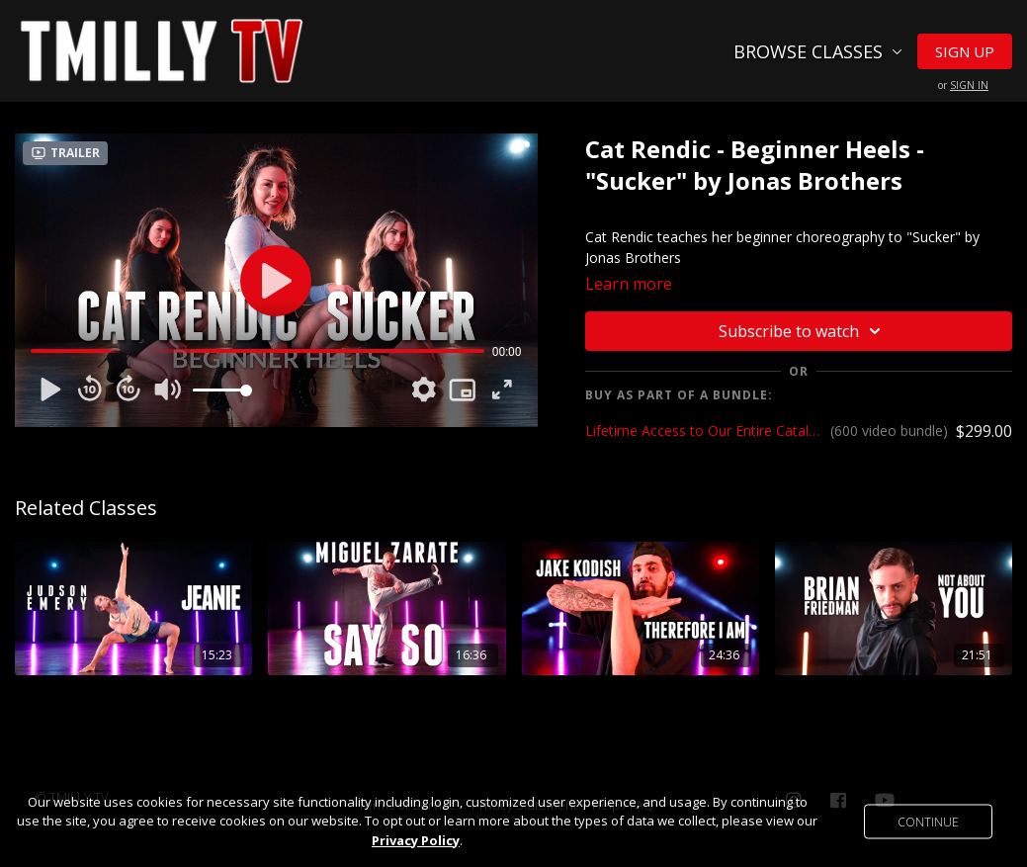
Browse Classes (817, 51)
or (963, 85)
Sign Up (964, 51)
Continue (928, 821)
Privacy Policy (416, 840)
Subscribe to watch (803, 331)
